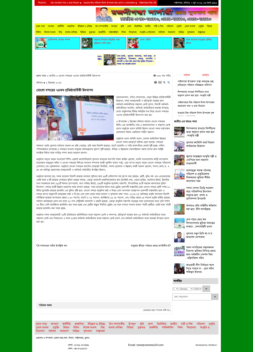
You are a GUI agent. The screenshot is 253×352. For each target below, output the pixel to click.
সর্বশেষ (161, 32)
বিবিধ (38, 32)
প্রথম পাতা (40, 26)
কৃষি (122, 26)
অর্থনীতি (60, 26)
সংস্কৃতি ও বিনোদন (147, 32)
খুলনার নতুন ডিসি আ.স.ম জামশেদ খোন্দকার (199, 235)
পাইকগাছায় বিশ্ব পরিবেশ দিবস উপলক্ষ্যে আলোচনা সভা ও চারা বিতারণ (52, 3)
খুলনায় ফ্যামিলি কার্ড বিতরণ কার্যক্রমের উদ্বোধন (200, 144)
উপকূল (114, 26)
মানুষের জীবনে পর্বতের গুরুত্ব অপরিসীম (149, 245)
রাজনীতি (102, 32)
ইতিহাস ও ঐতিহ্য (85, 26)
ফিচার (209, 26)
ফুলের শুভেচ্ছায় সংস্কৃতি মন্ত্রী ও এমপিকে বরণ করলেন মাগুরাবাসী (201, 160)
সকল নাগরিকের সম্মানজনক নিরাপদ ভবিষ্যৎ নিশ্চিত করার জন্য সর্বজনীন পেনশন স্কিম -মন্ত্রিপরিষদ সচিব (201, 253)
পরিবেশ (170, 26)
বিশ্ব (60, 32)
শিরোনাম (133, 32)
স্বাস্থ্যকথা (201, 32)
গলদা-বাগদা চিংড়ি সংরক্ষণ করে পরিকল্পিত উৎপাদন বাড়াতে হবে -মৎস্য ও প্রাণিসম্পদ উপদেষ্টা (199, 193)
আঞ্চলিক (71, 26)
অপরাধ (51, 26)
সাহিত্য (181, 32)
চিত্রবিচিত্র (138, 26)
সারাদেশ (171, 32)
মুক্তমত (92, 32)
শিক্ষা (123, 32)
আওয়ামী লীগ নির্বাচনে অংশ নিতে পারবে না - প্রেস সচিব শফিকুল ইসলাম (200, 268)
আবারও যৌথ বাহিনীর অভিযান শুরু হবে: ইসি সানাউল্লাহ (201, 207)
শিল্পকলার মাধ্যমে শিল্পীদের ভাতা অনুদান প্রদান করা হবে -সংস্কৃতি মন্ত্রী (194, 93)
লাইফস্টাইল (113, 32)
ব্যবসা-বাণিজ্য (71, 32)
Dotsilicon (212, 345)
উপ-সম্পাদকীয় (101, 26)
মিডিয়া (83, 32)
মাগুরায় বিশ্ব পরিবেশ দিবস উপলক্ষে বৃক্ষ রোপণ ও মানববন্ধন (112, 3)
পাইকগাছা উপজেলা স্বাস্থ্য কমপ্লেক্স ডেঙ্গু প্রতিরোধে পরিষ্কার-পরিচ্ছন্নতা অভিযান (195, 83)
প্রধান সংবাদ (190, 26)
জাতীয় (148, 26)
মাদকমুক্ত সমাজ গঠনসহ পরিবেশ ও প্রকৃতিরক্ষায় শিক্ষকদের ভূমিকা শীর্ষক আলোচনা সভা (198, 176)
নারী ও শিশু (158, 26)
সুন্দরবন (191, 32)
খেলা (129, 26)
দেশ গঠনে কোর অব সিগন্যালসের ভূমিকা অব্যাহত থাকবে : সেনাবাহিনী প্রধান (200, 223)
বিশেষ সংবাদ (50, 32)
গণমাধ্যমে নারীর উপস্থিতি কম (53, 245)
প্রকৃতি (179, 26)
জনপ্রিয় (205, 75)
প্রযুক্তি (201, 26)
